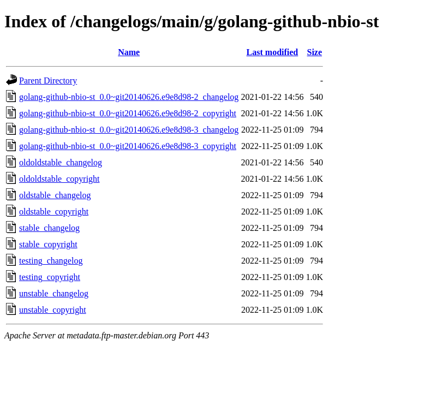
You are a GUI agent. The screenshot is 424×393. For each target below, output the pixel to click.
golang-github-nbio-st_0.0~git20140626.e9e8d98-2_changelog (128, 97)
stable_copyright (48, 244)
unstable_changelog (53, 293)
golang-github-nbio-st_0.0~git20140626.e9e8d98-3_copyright (127, 146)
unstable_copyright (52, 309)
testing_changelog (50, 260)
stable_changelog (49, 228)
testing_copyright (49, 277)
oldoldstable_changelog (60, 162)
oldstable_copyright (53, 211)
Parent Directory (48, 80)
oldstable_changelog (55, 195)
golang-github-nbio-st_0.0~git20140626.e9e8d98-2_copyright (127, 113)
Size (314, 52)
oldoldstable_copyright (59, 178)
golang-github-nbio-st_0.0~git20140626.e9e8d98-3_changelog (128, 129)
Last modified (272, 52)
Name (129, 52)
